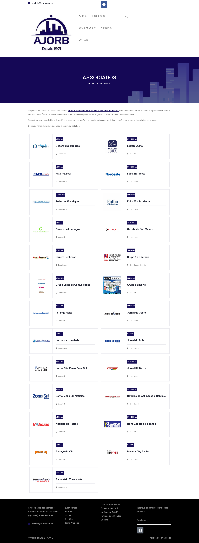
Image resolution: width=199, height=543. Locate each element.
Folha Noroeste (136, 173)
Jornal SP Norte (136, 368)
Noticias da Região (67, 423)
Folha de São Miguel (67, 201)
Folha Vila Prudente (138, 201)
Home (91, 84)
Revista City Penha (138, 451)
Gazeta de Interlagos (68, 229)
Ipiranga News (64, 312)
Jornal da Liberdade (67, 340)
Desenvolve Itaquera (68, 145)
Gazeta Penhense (66, 257)
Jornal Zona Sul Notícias (70, 395)
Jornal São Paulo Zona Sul (71, 368)
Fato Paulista (63, 173)
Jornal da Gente (136, 312)
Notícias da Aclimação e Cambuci (146, 395)
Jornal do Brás (135, 340)
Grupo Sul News (136, 284)
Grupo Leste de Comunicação (73, 284)
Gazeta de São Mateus (140, 229)
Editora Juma (135, 145)
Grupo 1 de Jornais (138, 257)
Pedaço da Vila (64, 451)
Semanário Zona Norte (69, 479)
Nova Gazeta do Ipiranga (141, 423)
